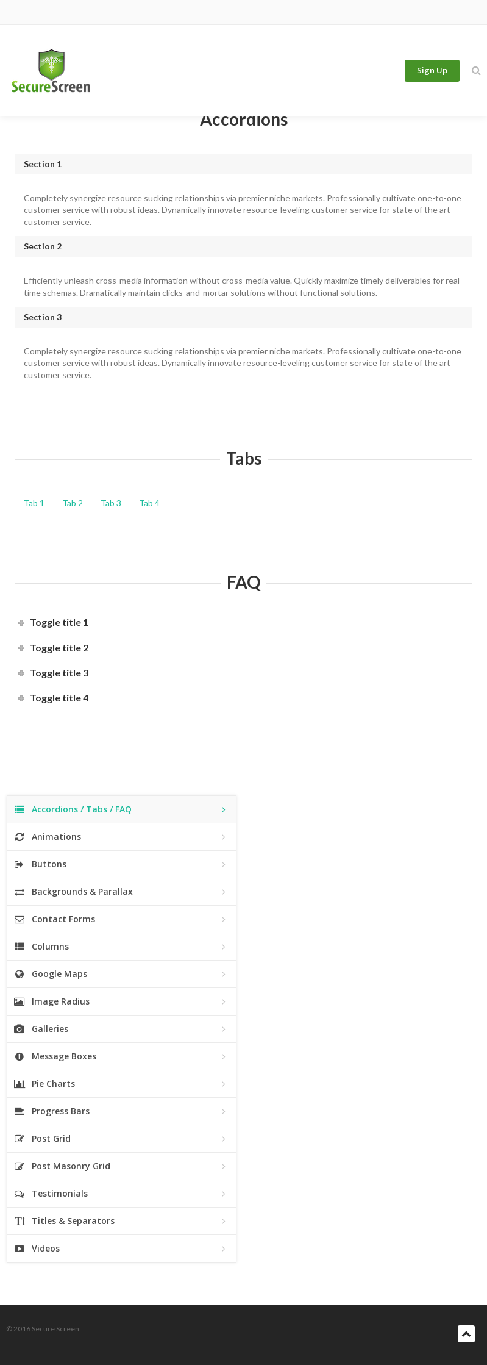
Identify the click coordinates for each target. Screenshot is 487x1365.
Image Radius (121, 1002)
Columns (121, 947)
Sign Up (432, 70)
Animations (121, 837)
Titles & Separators (121, 1221)
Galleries (121, 1029)
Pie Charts (121, 1084)
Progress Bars (121, 1111)
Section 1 (43, 164)
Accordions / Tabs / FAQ (121, 809)
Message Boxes (121, 1056)
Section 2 (43, 246)
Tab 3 (111, 503)
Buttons (121, 864)
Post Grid (121, 1139)
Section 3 (43, 317)
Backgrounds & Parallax (121, 892)
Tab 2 (72, 503)
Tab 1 (34, 503)
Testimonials (121, 1194)
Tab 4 (149, 503)
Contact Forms (121, 919)
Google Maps (121, 974)
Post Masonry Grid (121, 1166)
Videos (121, 1249)
